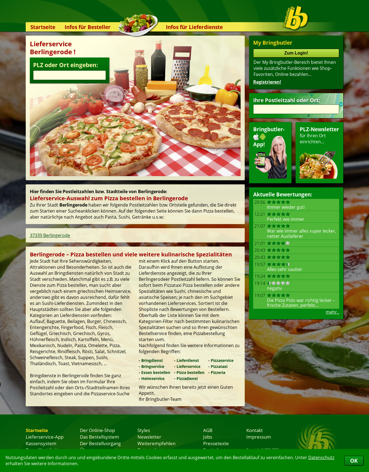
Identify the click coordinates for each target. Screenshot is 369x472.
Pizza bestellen (190, 372)
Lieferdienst (188, 360)
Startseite (42, 27)
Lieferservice (188, 366)
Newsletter (149, 436)
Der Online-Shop (97, 430)
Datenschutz (321, 457)
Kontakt (254, 430)
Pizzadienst (187, 378)
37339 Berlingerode (50, 235)
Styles (143, 430)
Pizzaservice (222, 360)
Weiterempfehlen (156, 443)
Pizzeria (218, 372)
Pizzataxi (219, 366)
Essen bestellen (155, 372)
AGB (207, 430)
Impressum (258, 436)
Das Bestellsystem (99, 436)
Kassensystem (41, 443)
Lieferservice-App (45, 436)
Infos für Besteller (88, 27)
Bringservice (152, 366)
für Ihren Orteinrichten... (319, 152)
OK (354, 460)
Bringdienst (152, 360)
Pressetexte (216, 443)
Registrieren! (267, 82)
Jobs (207, 436)
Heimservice (153, 378)
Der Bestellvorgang (100, 443)
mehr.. (332, 312)
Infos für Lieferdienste (194, 27)
